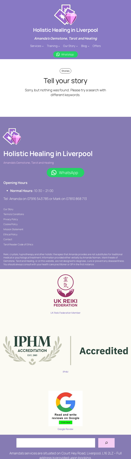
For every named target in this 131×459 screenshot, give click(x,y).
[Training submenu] (59, 46)
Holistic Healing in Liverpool (65, 29)
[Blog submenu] (88, 46)
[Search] (106, 443)
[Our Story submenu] (77, 46)
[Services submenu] (43, 46)
